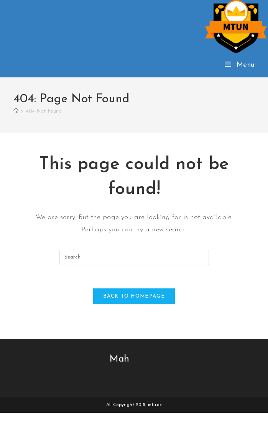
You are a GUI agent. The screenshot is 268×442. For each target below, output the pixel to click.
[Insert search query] (134, 257)
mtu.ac (155, 405)
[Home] (15, 111)
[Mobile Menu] (240, 65)
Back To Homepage (134, 296)
